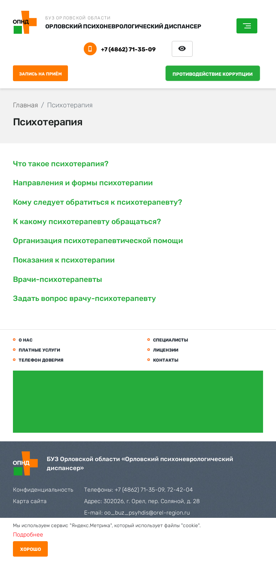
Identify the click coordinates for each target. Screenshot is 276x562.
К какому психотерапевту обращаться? (87, 221)
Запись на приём (40, 73)
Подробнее (28, 534)
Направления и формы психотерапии (83, 182)
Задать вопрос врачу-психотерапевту (84, 298)
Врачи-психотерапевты (57, 279)
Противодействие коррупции (212, 74)
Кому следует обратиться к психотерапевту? (97, 202)
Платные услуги (39, 350)
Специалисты (170, 340)
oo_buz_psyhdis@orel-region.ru (147, 512)
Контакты (165, 360)
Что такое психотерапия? (61, 163)
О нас (25, 340)
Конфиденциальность (43, 489)
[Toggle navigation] (246, 25)
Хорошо (30, 549)
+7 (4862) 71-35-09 (128, 49)
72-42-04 (180, 489)
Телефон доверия (41, 360)
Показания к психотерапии (64, 259)
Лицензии (165, 350)
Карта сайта (30, 501)
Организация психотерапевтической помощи (98, 240)
